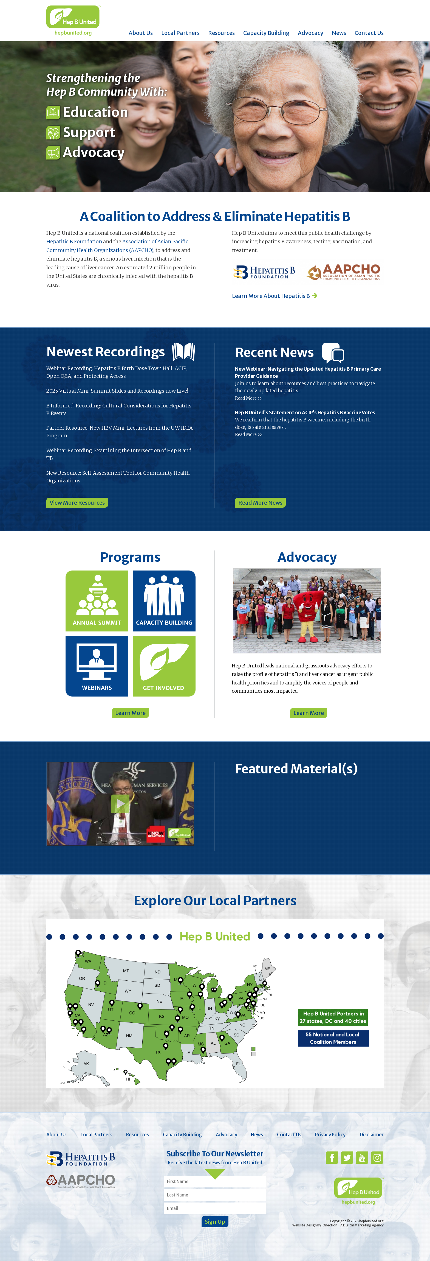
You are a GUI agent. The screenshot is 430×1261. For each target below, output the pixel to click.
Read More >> (248, 398)
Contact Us (369, 32)
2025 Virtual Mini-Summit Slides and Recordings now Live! (117, 391)
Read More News (260, 502)
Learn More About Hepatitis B (271, 295)
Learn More (130, 712)
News (339, 32)
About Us (141, 32)
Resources (221, 32)
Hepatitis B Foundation (74, 241)
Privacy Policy (330, 1135)
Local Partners (180, 32)
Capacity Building (266, 32)
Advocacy (310, 32)
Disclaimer (372, 1135)
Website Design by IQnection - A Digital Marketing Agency (338, 1225)
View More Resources (77, 502)
